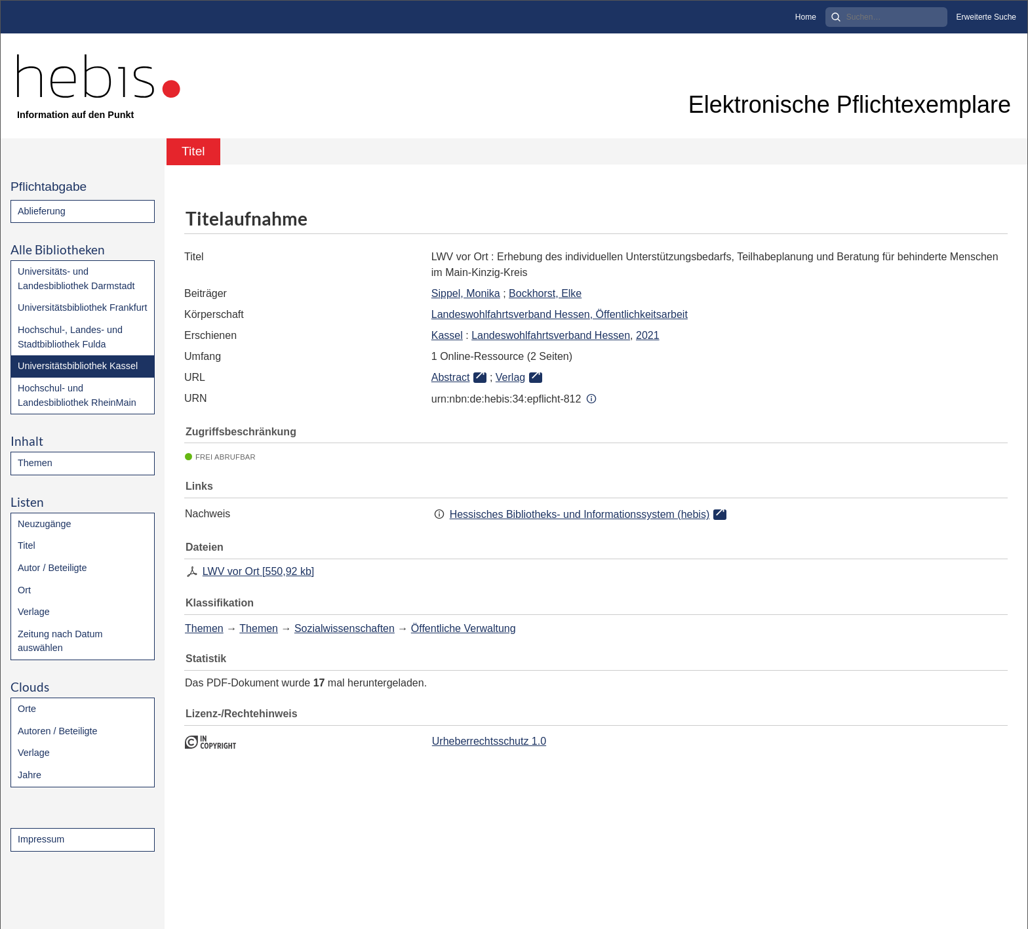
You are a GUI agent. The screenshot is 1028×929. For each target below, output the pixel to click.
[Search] (886, 17)
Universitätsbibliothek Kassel (78, 366)
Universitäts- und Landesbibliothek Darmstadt (76, 278)
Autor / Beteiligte (52, 568)
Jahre (29, 775)
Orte (27, 708)
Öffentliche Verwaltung (463, 628)
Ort (24, 590)
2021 (648, 335)
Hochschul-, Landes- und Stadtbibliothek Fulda (70, 337)
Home (805, 17)
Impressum (41, 839)
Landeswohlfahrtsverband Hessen (550, 335)
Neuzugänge (44, 524)
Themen (35, 463)
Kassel (447, 335)
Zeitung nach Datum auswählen (60, 641)
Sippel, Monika (465, 293)
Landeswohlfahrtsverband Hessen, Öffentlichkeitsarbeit (559, 314)
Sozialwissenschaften (344, 628)
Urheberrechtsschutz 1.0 (489, 741)
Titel (26, 545)
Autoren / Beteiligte (58, 731)
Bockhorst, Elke (545, 293)
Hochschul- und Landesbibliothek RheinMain (77, 395)
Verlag (510, 377)
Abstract (450, 377)
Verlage (34, 611)
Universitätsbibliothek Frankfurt (83, 307)
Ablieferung (42, 211)
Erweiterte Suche (986, 17)
